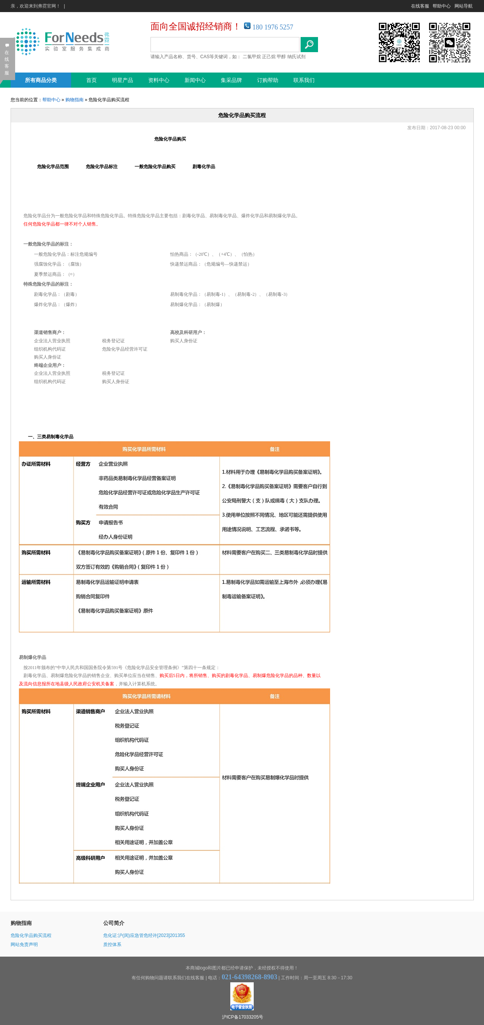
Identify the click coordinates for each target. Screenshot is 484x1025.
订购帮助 (267, 80)
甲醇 (281, 56)
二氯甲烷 (252, 56)
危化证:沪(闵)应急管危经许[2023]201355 (144, 935)
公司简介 (113, 923)
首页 (91, 80)
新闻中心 (195, 80)
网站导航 (464, 6)
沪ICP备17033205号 (242, 1017)
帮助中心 (442, 6)
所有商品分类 (41, 80)
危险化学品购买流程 (31, 935)
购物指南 (74, 99)
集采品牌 (231, 80)
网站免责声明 (24, 944)
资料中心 (158, 80)
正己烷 (269, 56)
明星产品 (122, 80)
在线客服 (420, 6)
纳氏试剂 (296, 56)
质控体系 (112, 944)
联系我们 (304, 80)
